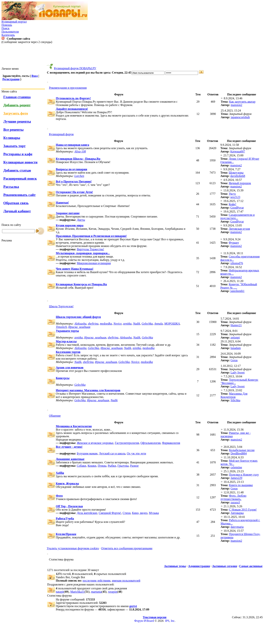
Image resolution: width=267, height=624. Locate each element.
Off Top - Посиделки (69, 506)
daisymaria (236, 526)
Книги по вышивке (241, 485)
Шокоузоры (236, 172)
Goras (234, 360)
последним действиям (97, 580)
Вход (35, 75)
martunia (96, 591)
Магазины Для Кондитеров (234, 395)
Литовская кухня (239, 228)
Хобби (60, 472)
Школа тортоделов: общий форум (78, 316)
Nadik (136, 323)
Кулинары (11, 138)
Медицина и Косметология (74, 426)
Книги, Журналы (67, 483)
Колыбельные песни (241, 450)
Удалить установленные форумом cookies (73, 548)
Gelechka (147, 323)
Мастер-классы (66, 341)
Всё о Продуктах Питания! (74, 181)
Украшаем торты (67, 330)
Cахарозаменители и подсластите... (237, 216)
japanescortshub (240, 117)
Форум (138, 620)
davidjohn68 (237, 175)
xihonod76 (236, 263)
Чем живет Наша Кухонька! (74, 268)
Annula (158, 323)
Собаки (81, 465)
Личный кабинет (17, 211)
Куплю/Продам (66, 534)
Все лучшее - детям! (69, 446)
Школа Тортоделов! (61, 306)
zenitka (127, 323)
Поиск (5, 28)
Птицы (102, 465)
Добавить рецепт (17, 105)
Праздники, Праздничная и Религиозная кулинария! (91, 236)
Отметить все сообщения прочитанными (126, 548)
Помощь (6, 24)
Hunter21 (236, 325)
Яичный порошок (240, 183)
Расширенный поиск (20, 178)
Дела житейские (87, 513)
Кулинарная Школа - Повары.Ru (78, 158)
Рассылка (11, 187)
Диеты (81, 219)
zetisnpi (235, 337)
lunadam (235, 348)
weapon (112, 591)
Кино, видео (139, 513)
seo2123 (235, 197)
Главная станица (17, 97)
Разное (134, 465)
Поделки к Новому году (244, 474)
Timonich (61, 326)
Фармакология (171, 442)
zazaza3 (235, 502)
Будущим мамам (87, 453)
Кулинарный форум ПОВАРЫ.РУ (75, 68)
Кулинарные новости (20, 162)
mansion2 (236, 105)
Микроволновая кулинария (94, 263)
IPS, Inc (170, 620)
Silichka (235, 400)
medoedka (106, 323)
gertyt (133, 606)
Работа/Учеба (65, 518)
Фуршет (234, 242)
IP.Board (149, 620)
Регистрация (10, 79)
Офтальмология (151, 442)
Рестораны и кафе (17, 154)
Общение (55, 415)
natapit (60, 591)
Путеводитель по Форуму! (73, 98)
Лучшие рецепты (17, 121)
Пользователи (10, 31)
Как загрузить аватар (242, 101)
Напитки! (62, 202)
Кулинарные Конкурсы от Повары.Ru (81, 284)
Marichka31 (77, 591)
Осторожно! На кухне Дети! (74, 192)
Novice (117, 323)
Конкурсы (63, 378)
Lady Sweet (237, 372)
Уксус (232, 193)
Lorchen (79, 175)
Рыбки (112, 465)
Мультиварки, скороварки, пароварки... (83, 253)
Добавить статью (17, 170)
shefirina (93, 323)
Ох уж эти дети (136, 453)
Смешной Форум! (110, 513)
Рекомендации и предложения (68, 87)
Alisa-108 (80, 151)
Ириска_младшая (79, 326)
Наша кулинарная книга (72, 144)
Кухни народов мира (69, 225)
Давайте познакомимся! (72, 108)
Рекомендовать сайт (19, 195)
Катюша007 (237, 151)
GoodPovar (237, 207)
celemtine (236, 467)
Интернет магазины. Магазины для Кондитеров (88, 390)
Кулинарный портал (14, 21)
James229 (236, 477)
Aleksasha (80, 323)
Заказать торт (14, 146)
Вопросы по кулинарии (71, 169)
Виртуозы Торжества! (90, 249)
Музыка (154, 513)
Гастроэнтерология (127, 442)
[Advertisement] (133, 55)
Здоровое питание (68, 213)
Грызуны (122, 465)
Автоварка (237, 513)
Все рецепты (13, 130)
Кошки (92, 465)
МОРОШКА (172, 323)
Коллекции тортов (68, 352)
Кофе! (232, 204)
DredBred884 (238, 453)
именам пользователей (126, 580)
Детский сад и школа (112, 453)
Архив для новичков (69, 367)
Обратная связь (16, 203)
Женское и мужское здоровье (95, 442)
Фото (59, 495)
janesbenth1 (237, 291)
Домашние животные (70, 459)
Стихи (127, 513)
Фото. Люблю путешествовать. (233, 497)
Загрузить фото (15, 113)
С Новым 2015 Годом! (243, 509)
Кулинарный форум (61, 134)
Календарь (8, 34)
